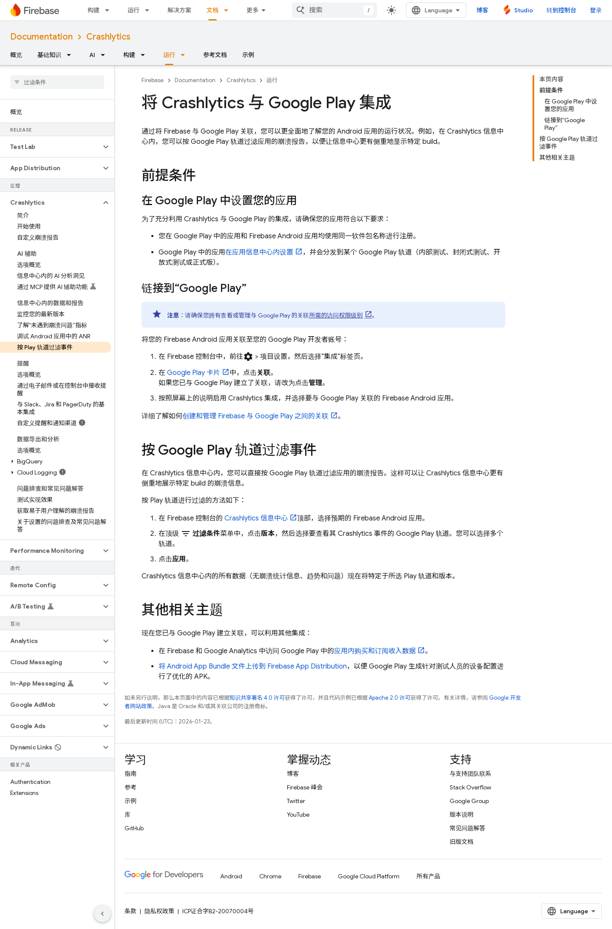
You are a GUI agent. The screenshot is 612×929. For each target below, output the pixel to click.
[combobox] (334, 10)
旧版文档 (461, 842)
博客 (482, 10)
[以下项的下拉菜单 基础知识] (71, 55)
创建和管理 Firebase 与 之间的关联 (255, 416)
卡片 (193, 373)
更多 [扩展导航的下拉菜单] (252, 10)
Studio (523, 10)
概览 (16, 55)
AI (92, 55)
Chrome (270, 876)
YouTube (298, 814)
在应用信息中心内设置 (259, 252)
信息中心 (256, 518)
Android (231, 876)
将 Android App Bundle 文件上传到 (253, 666)
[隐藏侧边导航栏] (102, 913)
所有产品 (428, 876)
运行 (133, 10)
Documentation (41, 36)
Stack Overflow (470, 787)
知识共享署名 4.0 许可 (257, 697)
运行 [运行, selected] (169, 55)
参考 (130, 787)
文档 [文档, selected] (212, 10)
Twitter (296, 801)
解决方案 (179, 10)
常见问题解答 (467, 828)
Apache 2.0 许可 (390, 697)
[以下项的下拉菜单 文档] (228, 10)
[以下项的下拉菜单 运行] (149, 10)
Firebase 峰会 (305, 787)
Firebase (153, 80)
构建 (93, 10)
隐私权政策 (159, 911)
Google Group (469, 801)
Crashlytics (108, 36)
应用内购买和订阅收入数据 (375, 651)
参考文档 (215, 55)
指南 (130, 774)
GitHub (134, 828)
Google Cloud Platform (369, 876)
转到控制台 (561, 10)
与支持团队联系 (470, 774)
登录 (596, 10)
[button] (50, 146)
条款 (130, 911)
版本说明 (461, 814)
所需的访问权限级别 (336, 315)
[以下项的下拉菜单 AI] (105, 55)
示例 (248, 55)
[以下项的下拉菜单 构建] (109, 10)
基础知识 (49, 55)
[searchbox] (57, 82)
